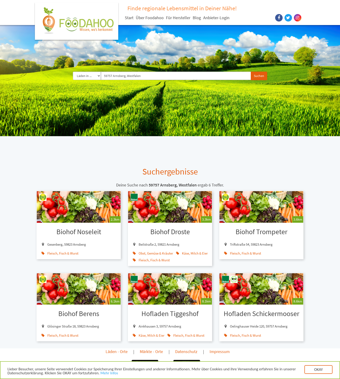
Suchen (259, 76)
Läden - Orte (117, 351)
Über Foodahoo (150, 17)
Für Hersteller (178, 17)
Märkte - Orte (151, 351)
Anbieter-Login (216, 17)
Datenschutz (186, 351)
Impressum (220, 351)
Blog (197, 17)
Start (129, 17)
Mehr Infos (109, 374)
